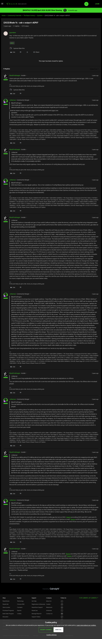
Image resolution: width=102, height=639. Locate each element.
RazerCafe (5, 604)
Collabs (19, 613)
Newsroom (49, 607)
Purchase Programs (8, 610)
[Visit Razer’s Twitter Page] (62, 610)
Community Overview (14, 15)
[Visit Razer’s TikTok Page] (62, 616)
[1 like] (17, 48)
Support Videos (36, 617)
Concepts (19, 607)
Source (68, 517)
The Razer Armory (29, 15)
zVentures (49, 610)
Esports (19, 610)
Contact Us (49, 613)
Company (49, 598)
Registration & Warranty (38, 604)
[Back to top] (98, 587)
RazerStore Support (37, 607)
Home (4, 15)
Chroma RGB (20, 604)
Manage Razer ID (36, 613)
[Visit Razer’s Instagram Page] (62, 604)
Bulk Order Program (8, 613)
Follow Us (63, 598)
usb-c (12, 43)
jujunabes (12, 32)
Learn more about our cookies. (86, 625)
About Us (48, 601)
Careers (48, 604)
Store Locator (6, 607)
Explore (19, 598)
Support (34, 598)
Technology (20, 601)
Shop (4, 598)
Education (5, 617)
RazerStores (6, 601)
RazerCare (35, 610)
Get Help (34, 601)
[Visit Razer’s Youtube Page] (62, 613)
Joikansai (12, 100)
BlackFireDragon (14, 75)
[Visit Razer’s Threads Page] (62, 607)
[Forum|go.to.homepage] (16, 4)
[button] (2, 4)
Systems (40, 15)
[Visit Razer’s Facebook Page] (62, 601)
